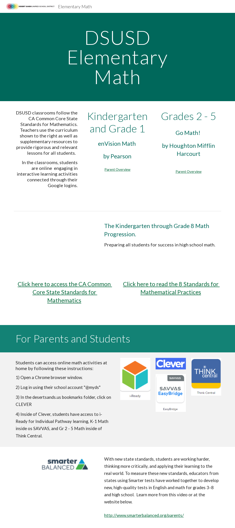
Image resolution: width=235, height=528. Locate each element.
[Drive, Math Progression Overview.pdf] (55, 242)
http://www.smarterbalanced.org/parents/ (144, 515)
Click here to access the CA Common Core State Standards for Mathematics (65, 292)
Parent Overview (117, 169)
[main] (117, 57)
